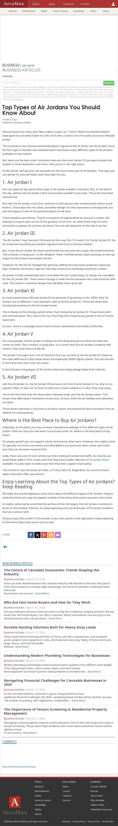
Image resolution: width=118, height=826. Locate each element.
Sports (106, 11)
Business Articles (23, 122)
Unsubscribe (108, 821)
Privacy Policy (79, 821)
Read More (42, 593)
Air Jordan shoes (99, 459)
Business (13, 11)
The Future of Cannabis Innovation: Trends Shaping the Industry (51, 572)
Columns (67, 795)
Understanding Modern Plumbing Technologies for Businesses (57, 655)
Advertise (66, 821)
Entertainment (28, 11)
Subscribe (108, 83)
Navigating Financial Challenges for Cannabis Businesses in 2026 (55, 682)
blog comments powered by (19, 766)
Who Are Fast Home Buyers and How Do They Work (47, 602)
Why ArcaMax (97, 800)
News (65, 786)
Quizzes (67, 800)
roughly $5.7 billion (65, 131)
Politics (93, 11)
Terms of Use (93, 821)
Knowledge (79, 11)
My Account (97, 795)
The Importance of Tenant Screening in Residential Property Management (55, 711)
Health (44, 11)
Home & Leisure (60, 11)
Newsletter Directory (101, 809)
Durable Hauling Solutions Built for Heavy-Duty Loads (50, 627)
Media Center (97, 804)
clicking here (18, 99)
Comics (66, 791)
